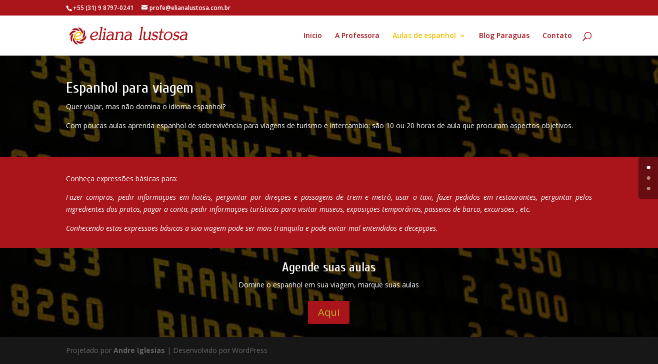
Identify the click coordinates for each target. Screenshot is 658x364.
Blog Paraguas (504, 36)
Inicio (313, 36)
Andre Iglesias (139, 350)
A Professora (357, 36)
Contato (557, 36)
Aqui (329, 312)
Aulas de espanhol (424, 36)
